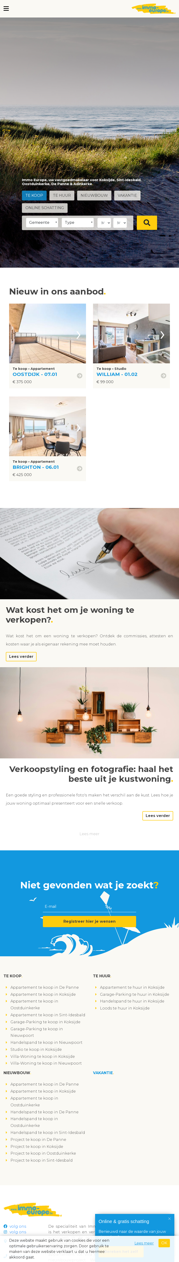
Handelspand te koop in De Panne (44, 1112)
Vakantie (129, 195)
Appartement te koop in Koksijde (43, 994)
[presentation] (78, 333)
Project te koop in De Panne (38, 1139)
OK (164, 1243)
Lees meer (89, 834)
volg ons (14, 1226)
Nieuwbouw (96, 195)
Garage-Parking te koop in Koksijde (45, 1022)
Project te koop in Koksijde (36, 1146)
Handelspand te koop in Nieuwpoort (46, 1042)
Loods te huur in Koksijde (125, 1008)
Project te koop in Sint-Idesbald (41, 1160)
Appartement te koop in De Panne (44, 987)
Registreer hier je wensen (89, 921)
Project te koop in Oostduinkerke (43, 1153)
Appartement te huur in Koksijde (132, 987)
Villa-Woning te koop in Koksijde (42, 1056)
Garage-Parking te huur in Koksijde (134, 994)
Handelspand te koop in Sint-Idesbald (47, 1132)
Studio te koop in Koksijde (36, 1049)
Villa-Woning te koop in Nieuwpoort (46, 1063)
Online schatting (45, 208)
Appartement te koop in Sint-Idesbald (47, 1015)
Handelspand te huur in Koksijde (132, 1001)
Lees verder (21, 656)
